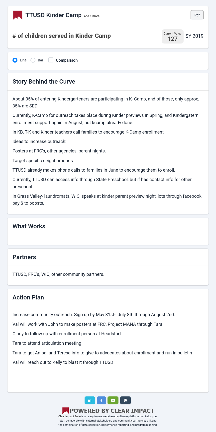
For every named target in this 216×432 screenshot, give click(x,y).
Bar (40, 60)
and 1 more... (93, 16)
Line (23, 60)
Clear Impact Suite (69, 416)
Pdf (197, 15)
